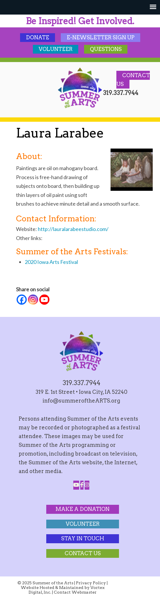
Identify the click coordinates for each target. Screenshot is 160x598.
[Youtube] (44, 299)
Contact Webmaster (75, 592)
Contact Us (83, 553)
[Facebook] (22, 299)
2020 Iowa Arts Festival (51, 262)
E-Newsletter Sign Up (100, 37)
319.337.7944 (81, 383)
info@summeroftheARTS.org (81, 401)
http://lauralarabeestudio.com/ (73, 229)
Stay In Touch (82, 538)
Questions (106, 49)
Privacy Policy (91, 583)
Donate (37, 37)
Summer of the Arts (80, 88)
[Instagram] (33, 299)
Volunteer (55, 49)
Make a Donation (82, 509)
